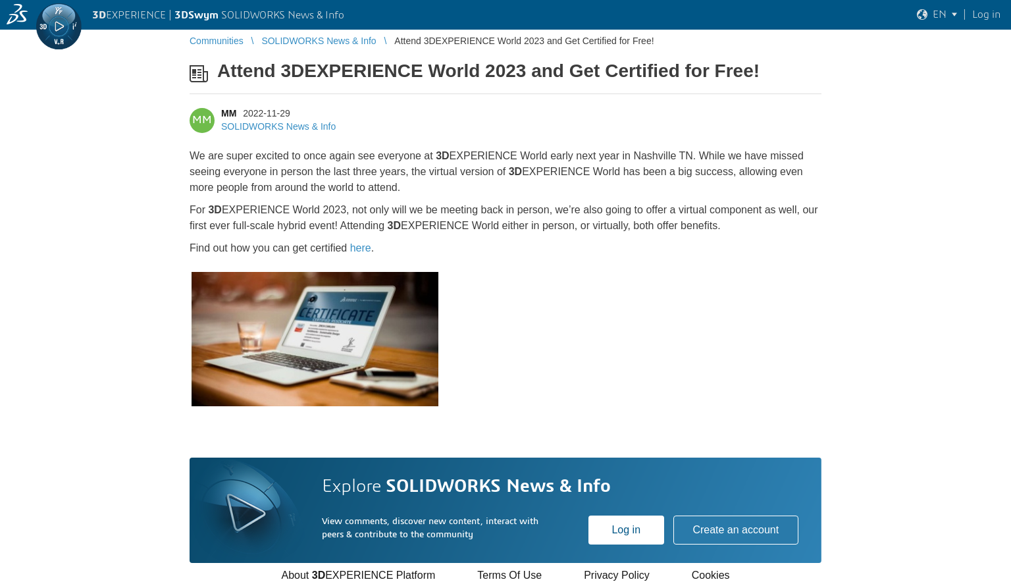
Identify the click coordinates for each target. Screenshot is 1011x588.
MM (228, 113)
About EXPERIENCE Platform (358, 575)
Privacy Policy (617, 575)
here (360, 248)
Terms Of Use (509, 575)
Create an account (735, 529)
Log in (625, 529)
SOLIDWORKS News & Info (278, 126)
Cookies (711, 575)
